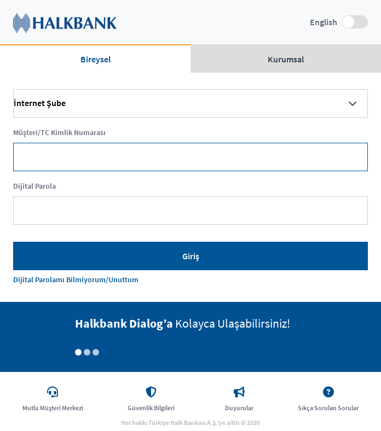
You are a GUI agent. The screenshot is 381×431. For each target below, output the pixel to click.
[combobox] (190, 103)
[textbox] (190, 157)
